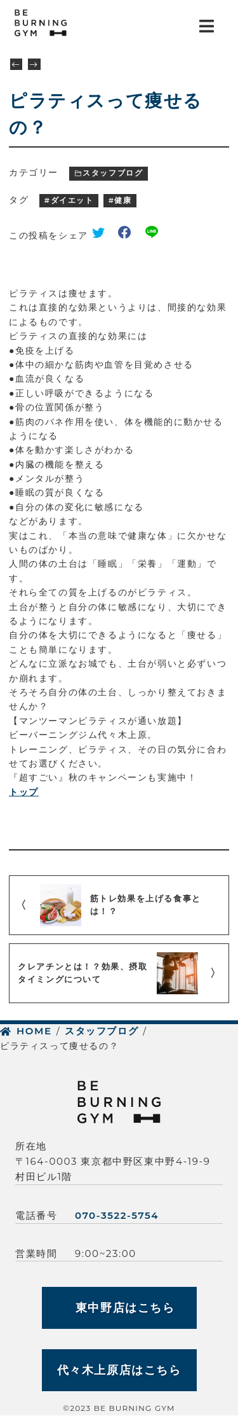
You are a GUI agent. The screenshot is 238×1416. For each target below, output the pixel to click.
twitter (103, 235)
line (154, 235)
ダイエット (72, 200)
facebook (129, 235)
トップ (24, 792)
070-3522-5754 (117, 1215)
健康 (122, 200)
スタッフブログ (113, 173)
